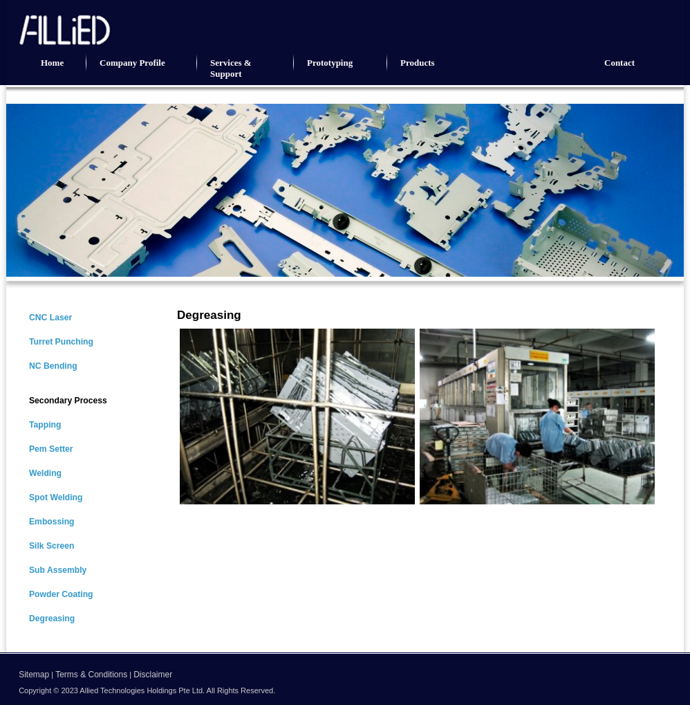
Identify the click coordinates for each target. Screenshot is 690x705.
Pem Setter (51, 449)
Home (52, 62)
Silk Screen (52, 546)
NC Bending (53, 366)
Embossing (52, 522)
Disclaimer (152, 674)
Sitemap (34, 674)
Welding (45, 473)
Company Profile (132, 62)
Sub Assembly (57, 570)
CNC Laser (50, 317)
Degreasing (52, 618)
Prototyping (330, 62)
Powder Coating (61, 594)
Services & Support (231, 68)
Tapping (45, 425)
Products (417, 62)
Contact (619, 62)
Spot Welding (55, 497)
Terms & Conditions (91, 674)
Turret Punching (61, 342)
